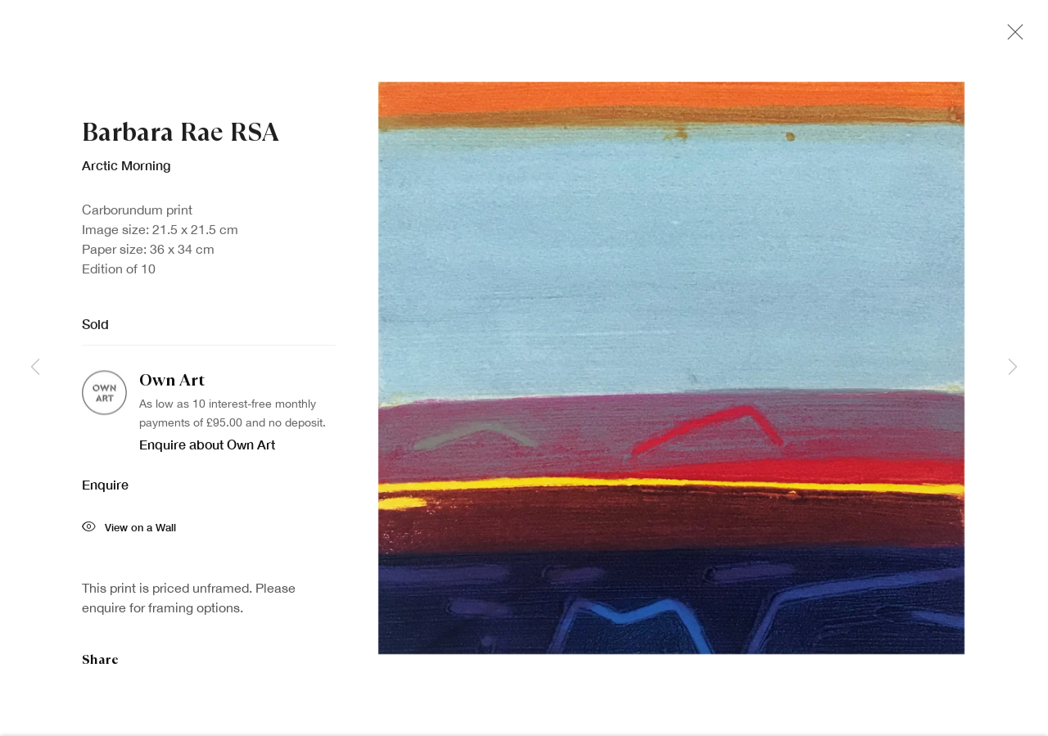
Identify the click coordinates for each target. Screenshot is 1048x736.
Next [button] (1013, 368)
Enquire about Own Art (207, 449)
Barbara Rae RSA (180, 137)
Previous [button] (35, 368)
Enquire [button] (105, 489)
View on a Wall (129, 533)
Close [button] (1011, 37)
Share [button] (100, 664)
